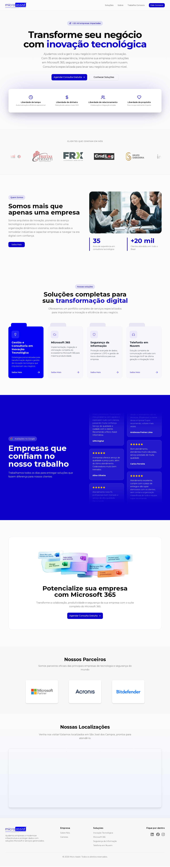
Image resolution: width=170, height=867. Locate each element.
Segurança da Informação (105, 842)
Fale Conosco (156, 5)
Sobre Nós (65, 833)
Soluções (109, 5)
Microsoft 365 (99, 837)
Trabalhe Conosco (136, 5)
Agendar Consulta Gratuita (69, 77)
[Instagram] (163, 834)
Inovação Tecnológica (103, 833)
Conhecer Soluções (104, 77)
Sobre (120, 5)
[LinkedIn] (152, 835)
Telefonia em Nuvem (102, 846)
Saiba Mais (17, 245)
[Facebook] (158, 835)
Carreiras (64, 837)
